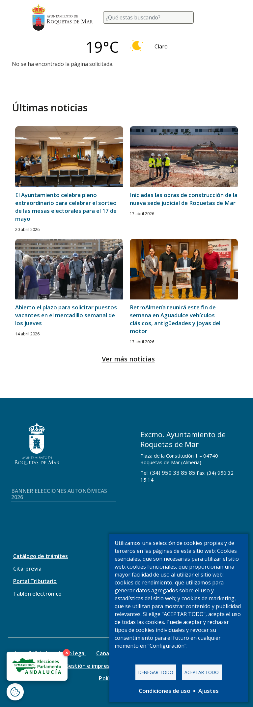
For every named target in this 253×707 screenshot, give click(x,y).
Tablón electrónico (37, 593)
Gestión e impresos (90, 665)
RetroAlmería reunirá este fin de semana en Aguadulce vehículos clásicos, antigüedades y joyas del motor (175, 319)
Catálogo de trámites (40, 556)
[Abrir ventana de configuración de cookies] (15, 691)
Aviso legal (72, 653)
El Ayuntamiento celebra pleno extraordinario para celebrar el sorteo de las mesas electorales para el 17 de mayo (66, 206)
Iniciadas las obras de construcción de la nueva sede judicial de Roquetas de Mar (184, 199)
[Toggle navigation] (213, 17)
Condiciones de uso (164, 690)
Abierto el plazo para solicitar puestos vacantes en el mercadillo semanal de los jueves (66, 315)
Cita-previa (27, 568)
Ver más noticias (128, 358)
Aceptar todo (201, 672)
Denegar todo (155, 672)
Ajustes (208, 690)
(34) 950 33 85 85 (172, 472)
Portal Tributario (35, 581)
